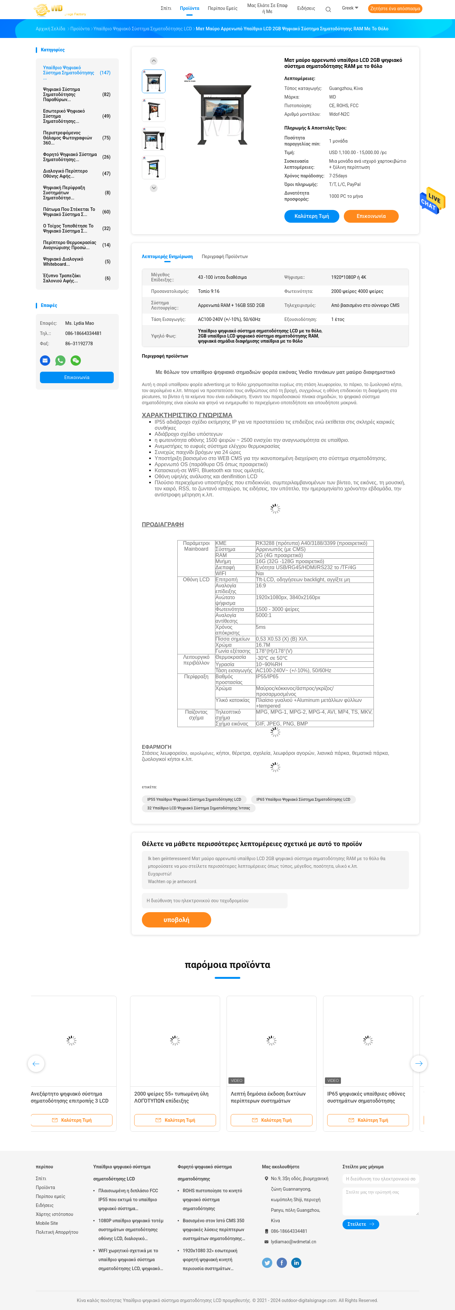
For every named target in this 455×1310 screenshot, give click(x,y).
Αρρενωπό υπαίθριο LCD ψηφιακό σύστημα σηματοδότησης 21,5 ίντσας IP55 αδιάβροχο (176, 1101)
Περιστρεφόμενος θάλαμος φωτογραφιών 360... (77, 137)
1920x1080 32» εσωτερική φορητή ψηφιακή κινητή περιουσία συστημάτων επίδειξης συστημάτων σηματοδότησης (210, 1260)
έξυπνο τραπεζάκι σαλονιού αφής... (77, 278)
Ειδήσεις (45, 1205)
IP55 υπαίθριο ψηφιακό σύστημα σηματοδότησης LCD (194, 799)
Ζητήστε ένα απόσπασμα (395, 8)
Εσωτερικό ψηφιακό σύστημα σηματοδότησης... (77, 116)
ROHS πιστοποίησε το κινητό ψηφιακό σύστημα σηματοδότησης (212, 1199)
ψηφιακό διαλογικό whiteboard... (77, 262)
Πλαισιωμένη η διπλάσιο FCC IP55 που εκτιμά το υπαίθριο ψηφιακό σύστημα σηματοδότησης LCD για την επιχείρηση (128, 1200)
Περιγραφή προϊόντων (225, 256)
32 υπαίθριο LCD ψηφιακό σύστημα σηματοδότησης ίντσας (198, 808)
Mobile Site (47, 1223)
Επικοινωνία (76, 377)
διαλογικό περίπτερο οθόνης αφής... (77, 173)
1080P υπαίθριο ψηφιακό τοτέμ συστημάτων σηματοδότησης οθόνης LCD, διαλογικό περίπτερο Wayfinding (131, 1230)
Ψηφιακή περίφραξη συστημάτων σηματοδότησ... (77, 192)
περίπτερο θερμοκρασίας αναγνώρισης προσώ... (77, 245)
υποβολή (176, 920)
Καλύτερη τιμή (312, 216)
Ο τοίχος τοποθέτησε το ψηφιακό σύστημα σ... (77, 228)
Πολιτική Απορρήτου (57, 1232)
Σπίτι (41, 1178)
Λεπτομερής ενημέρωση (167, 256)
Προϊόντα (45, 1187)
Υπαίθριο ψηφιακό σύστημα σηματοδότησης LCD (121, 1172)
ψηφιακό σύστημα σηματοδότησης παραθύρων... (77, 94)
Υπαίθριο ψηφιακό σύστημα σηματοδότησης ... (77, 72)
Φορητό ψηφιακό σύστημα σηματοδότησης (205, 1172)
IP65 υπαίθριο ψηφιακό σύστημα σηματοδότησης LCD (304, 799)
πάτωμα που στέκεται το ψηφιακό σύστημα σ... (77, 212)
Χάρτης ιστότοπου (54, 1214)
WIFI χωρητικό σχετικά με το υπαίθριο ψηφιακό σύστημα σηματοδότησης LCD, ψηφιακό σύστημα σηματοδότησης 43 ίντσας (129, 1260)
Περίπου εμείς (51, 1196)
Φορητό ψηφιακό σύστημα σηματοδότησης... (77, 157)
